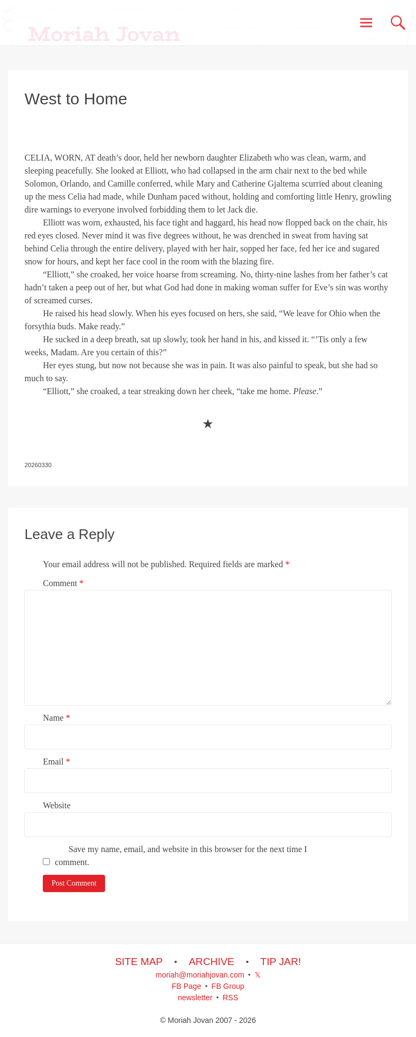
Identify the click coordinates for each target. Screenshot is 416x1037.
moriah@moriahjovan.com (199, 974)
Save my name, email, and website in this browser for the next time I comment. (181, 856)
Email (56, 761)
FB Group (227, 986)
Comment (63, 583)
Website (56, 805)
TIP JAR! (281, 961)
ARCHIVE (211, 961)
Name (56, 717)
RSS (230, 997)
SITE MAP (138, 961)
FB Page (186, 986)
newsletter (195, 997)
